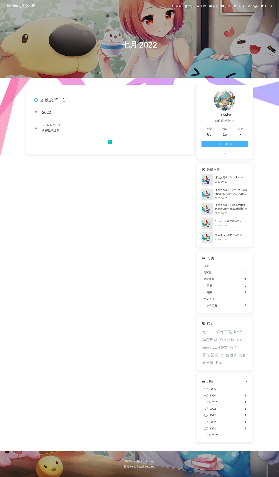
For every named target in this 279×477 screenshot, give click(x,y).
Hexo (133, 466)
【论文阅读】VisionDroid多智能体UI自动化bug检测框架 (231, 206)
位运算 (231, 355)
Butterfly (150, 466)
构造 (242, 355)
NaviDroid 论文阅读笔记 (228, 235)
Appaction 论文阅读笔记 (228, 221)
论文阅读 (227, 339)
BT (212, 332)
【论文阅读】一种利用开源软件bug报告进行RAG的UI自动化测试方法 (231, 192)
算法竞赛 (210, 354)
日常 (240, 340)
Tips (218, 363)
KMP (238, 332)
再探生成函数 (50, 130)
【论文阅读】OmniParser (229, 177)
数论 (233, 347)
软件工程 (224, 331)
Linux (206, 347)
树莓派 (207, 362)
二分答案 (220, 347)
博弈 (205, 332)
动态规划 (209, 339)
